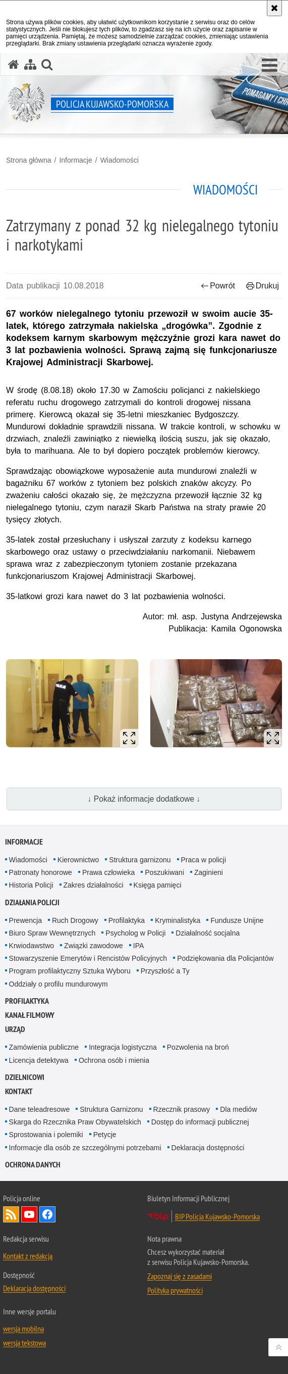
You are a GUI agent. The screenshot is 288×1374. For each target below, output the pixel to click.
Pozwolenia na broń (198, 1047)
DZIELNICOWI (24, 1077)
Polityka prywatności (175, 1290)
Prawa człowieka (108, 872)
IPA (138, 946)
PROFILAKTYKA (27, 1001)
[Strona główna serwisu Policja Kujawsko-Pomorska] (13, 64)
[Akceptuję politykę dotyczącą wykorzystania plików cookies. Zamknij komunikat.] (274, 8)
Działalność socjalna (208, 933)
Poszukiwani (164, 872)
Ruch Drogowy (75, 920)
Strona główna (28, 160)
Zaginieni (208, 872)
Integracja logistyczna (123, 1047)
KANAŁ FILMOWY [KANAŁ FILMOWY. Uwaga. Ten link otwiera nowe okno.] (29, 1015)
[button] (269, 65)
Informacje (75, 160)
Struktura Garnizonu (111, 1109)
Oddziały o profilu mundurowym (58, 984)
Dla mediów (238, 1109)
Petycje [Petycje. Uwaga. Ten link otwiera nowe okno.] (105, 1135)
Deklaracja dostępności (208, 1148)
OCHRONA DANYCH (33, 1164)
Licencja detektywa (39, 1060)
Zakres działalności (94, 885)
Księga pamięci (158, 885)
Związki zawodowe (93, 946)
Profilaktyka (126, 920)
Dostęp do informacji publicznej (200, 1122)
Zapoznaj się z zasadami (179, 1276)
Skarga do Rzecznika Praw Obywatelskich (75, 1122)
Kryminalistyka (177, 920)
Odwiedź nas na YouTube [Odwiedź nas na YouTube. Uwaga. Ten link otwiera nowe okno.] (29, 1214)
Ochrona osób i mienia (114, 1060)
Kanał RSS (11, 1214)
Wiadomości (119, 160)
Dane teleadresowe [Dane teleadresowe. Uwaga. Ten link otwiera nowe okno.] (39, 1109)
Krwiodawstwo (31, 946)
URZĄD (15, 1029)
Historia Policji (31, 885)
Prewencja (25, 920)
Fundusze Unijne (236, 920)
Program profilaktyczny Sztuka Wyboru (70, 971)
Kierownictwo (78, 860)
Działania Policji (32, 902)
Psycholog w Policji (135, 933)
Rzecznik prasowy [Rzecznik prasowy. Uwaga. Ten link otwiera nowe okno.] (181, 1109)
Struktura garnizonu (139, 860)
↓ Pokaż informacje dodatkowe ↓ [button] (144, 799)
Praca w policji (203, 860)
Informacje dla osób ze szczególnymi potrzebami (85, 1148)
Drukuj (262, 285)
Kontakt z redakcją (27, 1256)
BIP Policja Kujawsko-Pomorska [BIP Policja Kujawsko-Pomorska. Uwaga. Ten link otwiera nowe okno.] (217, 1216)
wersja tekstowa (24, 1343)
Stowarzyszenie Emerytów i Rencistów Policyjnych (88, 958)
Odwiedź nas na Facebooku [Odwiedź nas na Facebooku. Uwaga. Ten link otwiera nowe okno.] (47, 1214)
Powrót (218, 285)
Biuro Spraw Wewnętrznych (52, 933)
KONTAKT (19, 1091)
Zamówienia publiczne (44, 1047)
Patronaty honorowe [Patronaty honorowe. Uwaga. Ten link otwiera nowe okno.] (40, 872)
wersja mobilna (23, 1328)
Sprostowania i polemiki (46, 1135)
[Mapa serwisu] (30, 64)
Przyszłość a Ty (165, 971)
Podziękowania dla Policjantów (225, 958)
